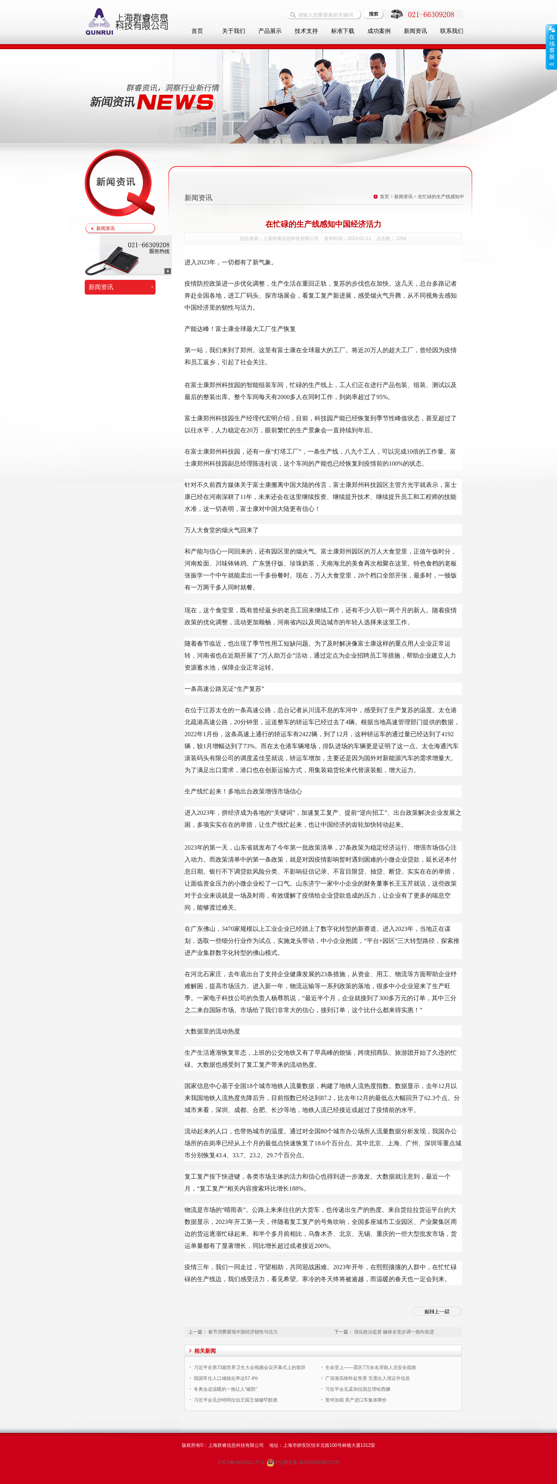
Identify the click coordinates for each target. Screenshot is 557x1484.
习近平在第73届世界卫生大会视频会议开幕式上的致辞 (250, 1367)
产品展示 (270, 31)
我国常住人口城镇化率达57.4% (226, 1378)
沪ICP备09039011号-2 (241, 1462)
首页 (197, 31)
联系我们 (451, 31)
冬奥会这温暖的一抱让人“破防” (225, 1389)
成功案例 (379, 31)
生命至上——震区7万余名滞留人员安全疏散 (370, 1367)
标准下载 (342, 31)
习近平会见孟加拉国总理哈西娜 (357, 1389)
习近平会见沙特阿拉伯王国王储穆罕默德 (235, 1400)
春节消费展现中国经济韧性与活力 (243, 1332)
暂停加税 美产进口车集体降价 (356, 1400)
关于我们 (233, 31)
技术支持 (306, 31)
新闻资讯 (415, 31)
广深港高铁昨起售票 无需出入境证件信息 (367, 1378)
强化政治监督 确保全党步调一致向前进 (394, 1332)
